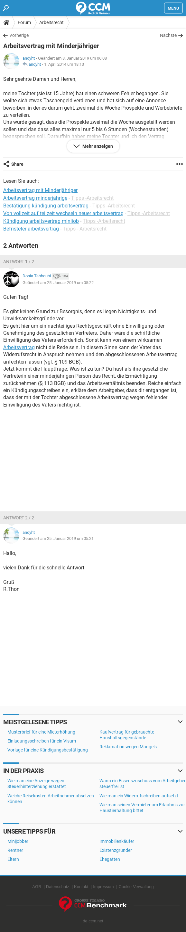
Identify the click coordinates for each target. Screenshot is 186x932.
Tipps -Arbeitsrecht (92, 198)
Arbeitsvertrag (19, 347)
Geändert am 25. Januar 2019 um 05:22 (58, 282)
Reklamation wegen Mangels (128, 746)
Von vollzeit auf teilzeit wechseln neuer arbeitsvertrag (63, 213)
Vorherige (19, 35)
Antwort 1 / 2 (18, 261)
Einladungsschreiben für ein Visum (41, 740)
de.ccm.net (93, 921)
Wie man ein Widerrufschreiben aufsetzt (138, 795)
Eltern (13, 859)
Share (17, 164)
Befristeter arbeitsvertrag (31, 229)
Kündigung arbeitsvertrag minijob (41, 221)
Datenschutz (57, 886)
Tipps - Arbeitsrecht (85, 229)
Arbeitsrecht (51, 22)
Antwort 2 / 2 (18, 517)
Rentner (15, 850)
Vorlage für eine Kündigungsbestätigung (47, 749)
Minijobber (17, 841)
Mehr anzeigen (97, 146)
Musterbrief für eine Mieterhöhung (41, 732)
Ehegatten (109, 859)
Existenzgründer (115, 850)
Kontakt (81, 886)
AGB (36, 886)
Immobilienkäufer (116, 841)
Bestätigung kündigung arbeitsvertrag (45, 206)
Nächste (168, 35)
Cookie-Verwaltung (136, 886)
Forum (24, 22)
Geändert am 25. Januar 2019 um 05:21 (58, 538)
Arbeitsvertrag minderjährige (35, 198)
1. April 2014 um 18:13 (64, 64)
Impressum (103, 886)
